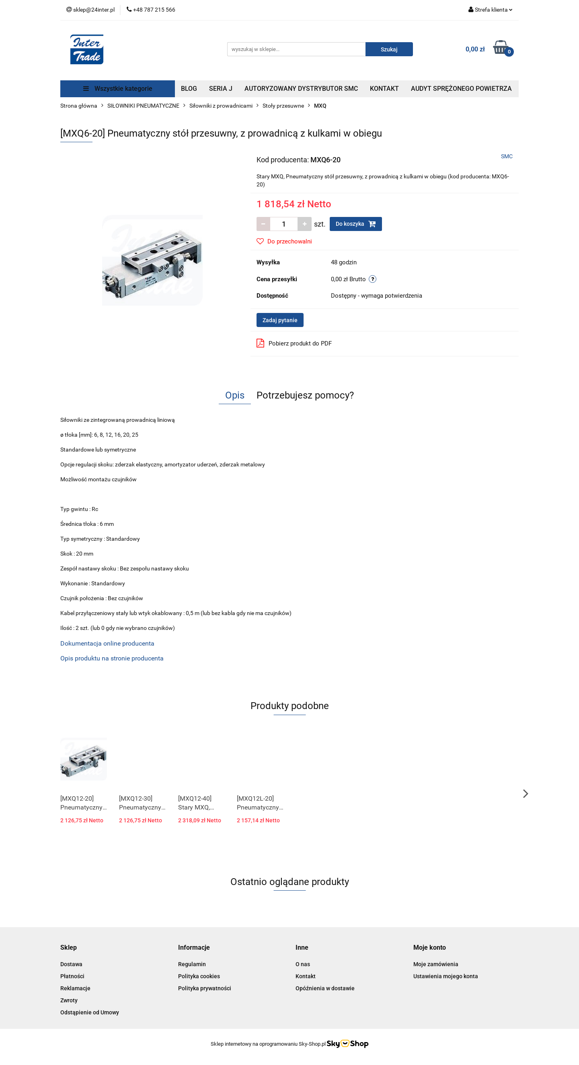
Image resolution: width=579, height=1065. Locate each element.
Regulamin (192, 964)
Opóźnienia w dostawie (325, 988)
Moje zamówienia (435, 964)
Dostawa (71, 964)
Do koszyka (356, 224)
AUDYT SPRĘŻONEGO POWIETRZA (461, 88)
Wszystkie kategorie (117, 88)
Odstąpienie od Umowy (89, 1012)
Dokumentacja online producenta (107, 643)
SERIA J (220, 88)
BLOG (189, 88)
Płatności (72, 976)
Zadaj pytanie (280, 320)
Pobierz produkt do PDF (294, 343)
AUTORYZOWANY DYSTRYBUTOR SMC (301, 88)
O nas (303, 964)
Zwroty (69, 1000)
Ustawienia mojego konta (445, 976)
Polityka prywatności (204, 988)
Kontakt (306, 976)
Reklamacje (75, 988)
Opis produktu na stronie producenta (112, 658)
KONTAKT (384, 88)
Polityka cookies (199, 976)
